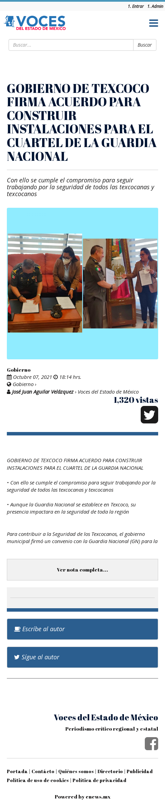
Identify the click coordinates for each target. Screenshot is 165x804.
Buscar (145, 44)
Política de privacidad (99, 780)
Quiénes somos (76, 771)
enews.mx (98, 796)
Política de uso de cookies (38, 780)
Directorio (110, 771)
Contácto (42, 771)
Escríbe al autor (39, 629)
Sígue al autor (36, 657)
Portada (17, 771)
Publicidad (140, 771)
